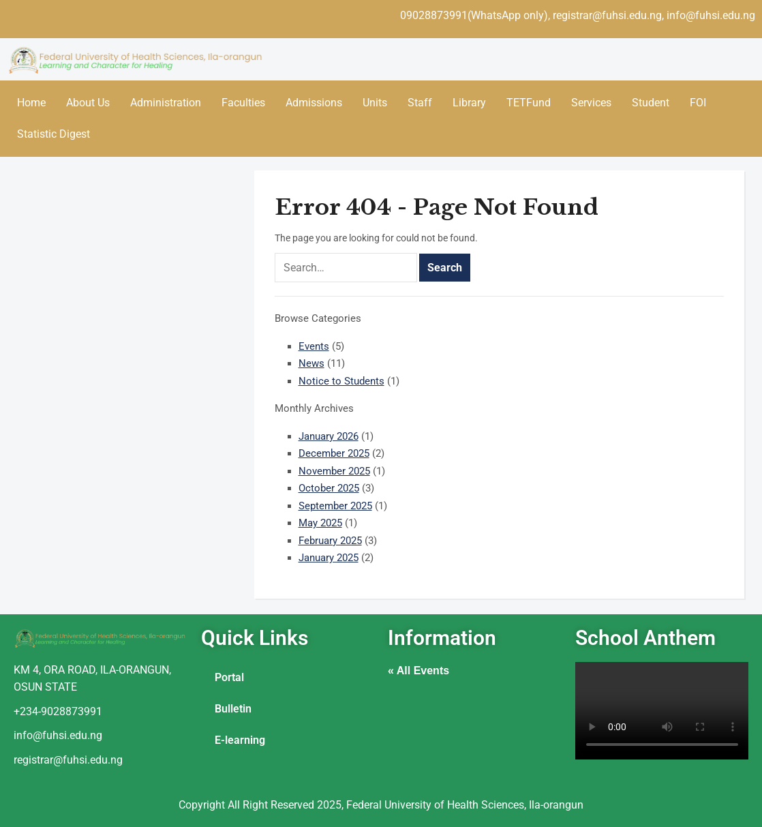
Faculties (243, 102)
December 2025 (334, 453)
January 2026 (329, 436)
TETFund (528, 102)
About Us (88, 102)
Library (469, 102)
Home (31, 102)
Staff (420, 102)
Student (650, 102)
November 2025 (334, 471)
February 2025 (330, 541)
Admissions (314, 102)
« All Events (418, 670)
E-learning (240, 740)
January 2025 (329, 558)
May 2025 (320, 523)
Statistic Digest (53, 133)
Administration (165, 102)
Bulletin (233, 708)
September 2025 (335, 506)
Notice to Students (341, 381)
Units (375, 102)
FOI (698, 102)
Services (591, 102)
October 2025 (329, 488)
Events (314, 346)
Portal (229, 677)
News (311, 363)
